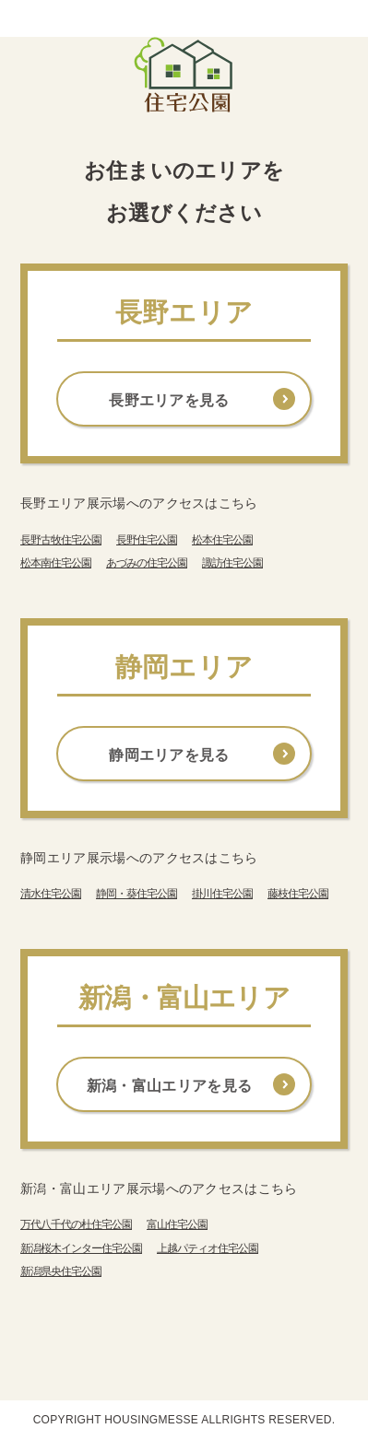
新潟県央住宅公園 (60, 1271)
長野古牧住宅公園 (60, 539)
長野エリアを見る (169, 400)
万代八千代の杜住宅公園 (76, 1224)
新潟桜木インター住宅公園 (81, 1248)
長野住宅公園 (146, 539)
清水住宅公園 (50, 893)
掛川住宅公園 (222, 893)
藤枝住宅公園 (297, 893)
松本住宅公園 (222, 539)
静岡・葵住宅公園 (136, 893)
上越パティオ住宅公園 (207, 1248)
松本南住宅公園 (55, 562)
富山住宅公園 (177, 1224)
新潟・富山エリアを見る (170, 1086)
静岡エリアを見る (169, 755)
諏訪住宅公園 (232, 562)
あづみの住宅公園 (146, 562)
